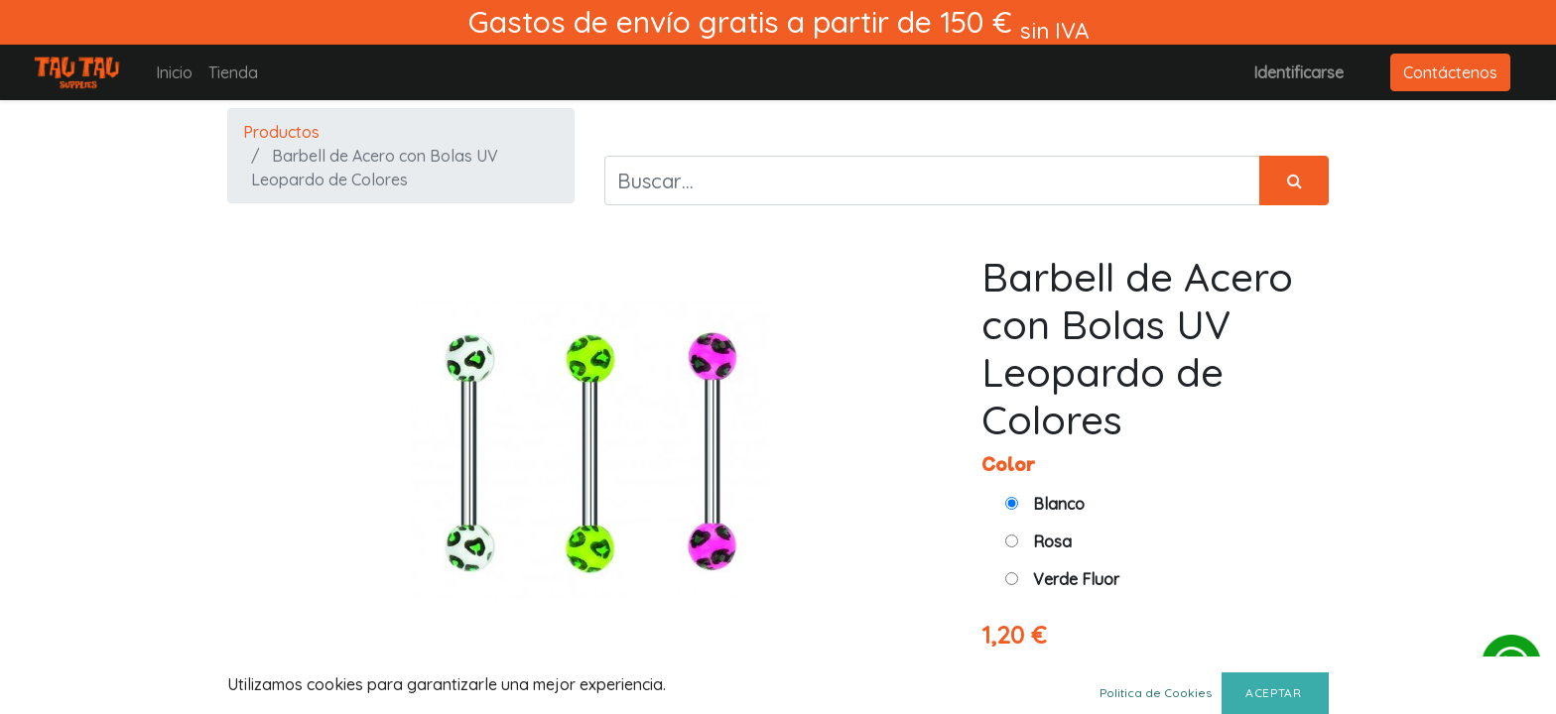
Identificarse (1298, 72)
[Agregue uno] (1309, 676)
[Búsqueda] (1294, 180)
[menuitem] (174, 72)
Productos (281, 132)
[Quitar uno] (1223, 676)
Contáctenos (1450, 72)
